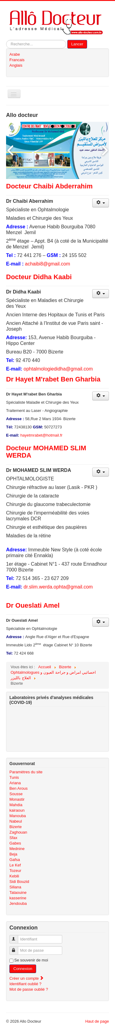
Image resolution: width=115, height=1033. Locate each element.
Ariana (15, 783)
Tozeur (15, 870)
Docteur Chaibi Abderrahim (49, 186)
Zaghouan (18, 832)
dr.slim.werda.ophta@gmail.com (58, 586)
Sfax (13, 837)
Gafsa (14, 859)
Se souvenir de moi (31, 960)
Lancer (77, 44)
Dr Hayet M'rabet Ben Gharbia (53, 379)
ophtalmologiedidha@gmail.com (58, 368)
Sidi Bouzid (19, 881)
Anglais (15, 65)
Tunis (14, 777)
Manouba (17, 815)
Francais (17, 60)
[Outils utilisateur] (100, 203)
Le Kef (15, 865)
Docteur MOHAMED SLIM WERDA (46, 451)
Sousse (15, 794)
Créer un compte (26, 978)
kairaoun (17, 810)
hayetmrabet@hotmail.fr (41, 435)
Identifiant (16, 936)
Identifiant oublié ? (25, 984)
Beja (13, 854)
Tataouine (17, 892)
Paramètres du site (25, 772)
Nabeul (15, 821)
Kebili (14, 876)
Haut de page (97, 1021)
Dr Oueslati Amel (32, 605)
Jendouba (18, 903)
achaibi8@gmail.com (47, 263)
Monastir (17, 799)
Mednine (17, 848)
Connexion (22, 968)
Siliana (15, 887)
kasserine (17, 898)
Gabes (15, 843)
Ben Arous (18, 788)
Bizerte (15, 826)
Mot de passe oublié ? (28, 989)
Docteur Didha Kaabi (39, 277)
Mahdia (15, 805)
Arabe (14, 54)
